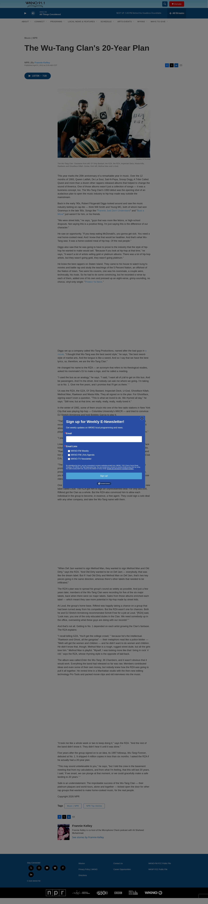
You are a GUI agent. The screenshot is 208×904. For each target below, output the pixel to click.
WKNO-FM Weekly (80, 451)
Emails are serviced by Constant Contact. (120, 468)
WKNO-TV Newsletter (81, 459)
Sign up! (104, 476)
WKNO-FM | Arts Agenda (82, 455)
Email (69, 433)
